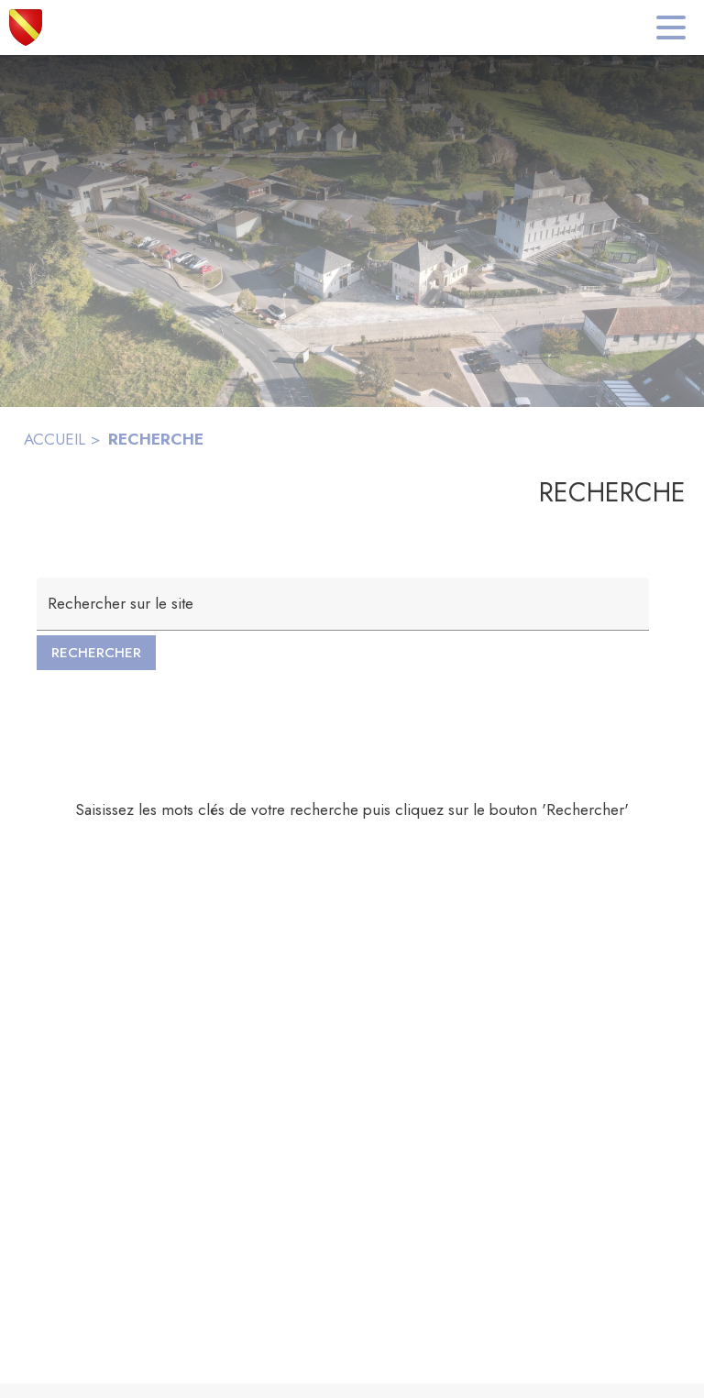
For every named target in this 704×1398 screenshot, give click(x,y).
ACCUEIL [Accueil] (54, 439)
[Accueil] (25, 27)
